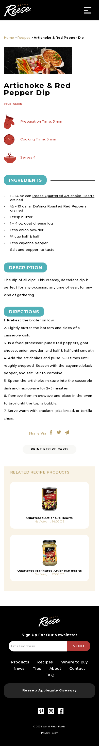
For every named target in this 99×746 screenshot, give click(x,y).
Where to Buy (74, 662)
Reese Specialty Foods (17, 10)
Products (20, 662)
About (55, 668)
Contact (77, 668)
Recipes (23, 38)
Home (9, 38)
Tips (37, 668)
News (19, 668)
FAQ (49, 675)
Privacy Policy (49, 732)
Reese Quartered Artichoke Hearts (63, 196)
